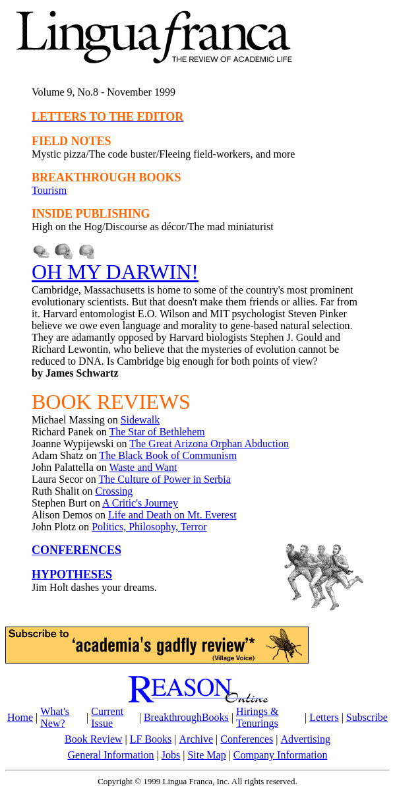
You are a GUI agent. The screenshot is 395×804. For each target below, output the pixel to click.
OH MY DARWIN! (115, 272)
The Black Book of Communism (168, 455)
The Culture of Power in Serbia (164, 479)
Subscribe (367, 717)
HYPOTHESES (72, 574)
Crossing (114, 491)
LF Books (151, 739)
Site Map (206, 754)
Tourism (49, 190)
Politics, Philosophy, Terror (149, 526)
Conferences (246, 739)
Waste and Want (143, 467)
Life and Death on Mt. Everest (172, 514)
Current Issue (107, 717)
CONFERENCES (76, 550)
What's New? (54, 717)
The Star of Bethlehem (156, 431)
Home (20, 717)
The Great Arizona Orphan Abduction (209, 443)
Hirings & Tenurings (257, 717)
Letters (323, 717)
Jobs (171, 754)
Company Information (280, 754)
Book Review (94, 739)
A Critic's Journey (140, 503)
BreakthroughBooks (186, 717)
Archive (196, 739)
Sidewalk (140, 419)
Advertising (305, 739)
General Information (111, 754)
